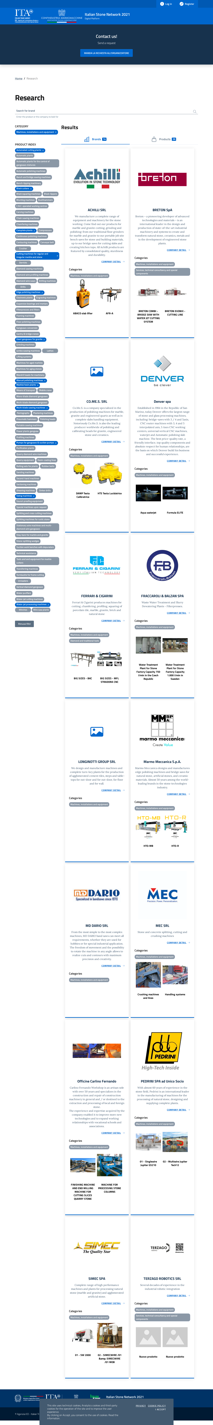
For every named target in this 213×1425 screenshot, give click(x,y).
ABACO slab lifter (82, 314)
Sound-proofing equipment (29, 501)
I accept (160, 1409)
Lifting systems (23, 357)
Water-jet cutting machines (29, 599)
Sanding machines (25, 473)
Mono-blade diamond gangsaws (32, 397)
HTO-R (175, 849)
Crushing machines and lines (148, 999)
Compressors (45, 231)
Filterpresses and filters (28, 310)
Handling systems (175, 998)
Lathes (50, 351)
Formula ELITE (175, 514)
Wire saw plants (41, 610)
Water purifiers (23, 593)
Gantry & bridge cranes (27, 334)
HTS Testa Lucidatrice (110, 495)
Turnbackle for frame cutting (30, 575)
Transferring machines (27, 569)
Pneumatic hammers (26, 419)
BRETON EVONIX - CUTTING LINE (175, 314)
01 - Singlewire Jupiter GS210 (148, 1167)
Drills (23, 287)
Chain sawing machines (27, 218)
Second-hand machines (27, 479)
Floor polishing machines (28, 322)
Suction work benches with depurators (35, 547)
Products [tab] (163, 139)
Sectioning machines (26, 485)
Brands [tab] (95, 139)
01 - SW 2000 (83, 1359)
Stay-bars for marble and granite (32, 535)
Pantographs (23, 413)
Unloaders (23, 581)
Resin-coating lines (47, 460)
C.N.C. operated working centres (31, 206)
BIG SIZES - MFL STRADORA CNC (109, 682)
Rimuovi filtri (24, 624)
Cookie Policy (157, 1406)
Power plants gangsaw (27, 432)
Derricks (23, 263)
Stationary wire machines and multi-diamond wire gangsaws (34, 527)
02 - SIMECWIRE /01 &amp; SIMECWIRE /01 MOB (109, 1363)
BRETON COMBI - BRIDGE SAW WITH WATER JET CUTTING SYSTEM (148, 318)
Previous (66, 298)
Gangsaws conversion (27, 328)
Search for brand (26, 111)
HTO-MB (148, 849)
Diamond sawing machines (29, 269)
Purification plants (25, 448)
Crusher (23, 249)
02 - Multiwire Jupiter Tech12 (175, 1167)
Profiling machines (25, 438)
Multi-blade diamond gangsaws (31, 403)
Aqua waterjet (148, 514)
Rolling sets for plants (27, 466)
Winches (23, 610)
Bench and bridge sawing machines (33, 177)
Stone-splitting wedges (27, 541)
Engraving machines (46, 298)
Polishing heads (47, 419)
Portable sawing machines (29, 425)
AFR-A (109, 314)
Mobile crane (45, 390)
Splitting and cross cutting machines (34, 513)
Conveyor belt (47, 243)
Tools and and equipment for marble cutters (33, 561)
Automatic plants (24, 156)
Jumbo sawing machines (28, 351)
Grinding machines (25, 345)
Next (127, 298)
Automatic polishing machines (30, 171)
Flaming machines (25, 316)
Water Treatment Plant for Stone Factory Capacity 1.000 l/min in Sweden (175, 674)
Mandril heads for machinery (30, 375)
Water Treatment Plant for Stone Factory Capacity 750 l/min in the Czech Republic (148, 674)
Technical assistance (26, 553)
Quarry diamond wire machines (31, 454)
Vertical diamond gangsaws (29, 587)
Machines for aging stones (29, 369)
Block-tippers (50, 194)
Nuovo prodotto (148, 1361)
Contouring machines (26, 243)
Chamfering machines (27, 224)
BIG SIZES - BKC (83, 681)
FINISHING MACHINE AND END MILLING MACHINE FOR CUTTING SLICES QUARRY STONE (83, 1196)
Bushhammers (45, 200)
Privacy (141, 1406)
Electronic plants (24, 298)
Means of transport (25, 390)
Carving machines (25, 212)
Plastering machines (43, 413)
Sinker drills (45, 491)
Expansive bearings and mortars (32, 304)
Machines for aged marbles (29, 363)
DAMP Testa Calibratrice (83, 497)
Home (18, 78)
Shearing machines (25, 491)
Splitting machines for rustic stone (33, 520)
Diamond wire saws (25, 281)
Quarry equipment (25, 460)
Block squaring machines (28, 194)
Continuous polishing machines (31, 237)
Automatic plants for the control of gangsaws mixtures (33, 163)
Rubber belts (48, 466)
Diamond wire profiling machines (32, 275)
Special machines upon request (31, 508)
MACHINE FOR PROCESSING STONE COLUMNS (109, 1192)
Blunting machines (25, 200)
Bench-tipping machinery (28, 183)
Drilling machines (47, 281)
